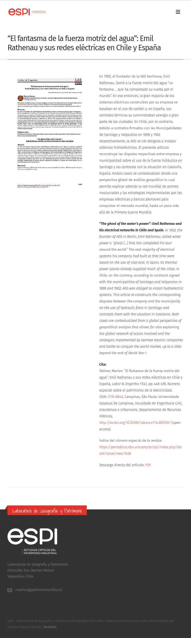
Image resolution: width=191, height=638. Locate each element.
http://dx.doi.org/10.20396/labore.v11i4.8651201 (135, 423)
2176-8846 (115, 397)
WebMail (50, 627)
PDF (148, 465)
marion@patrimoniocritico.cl (39, 590)
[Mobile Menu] (180, 12)
